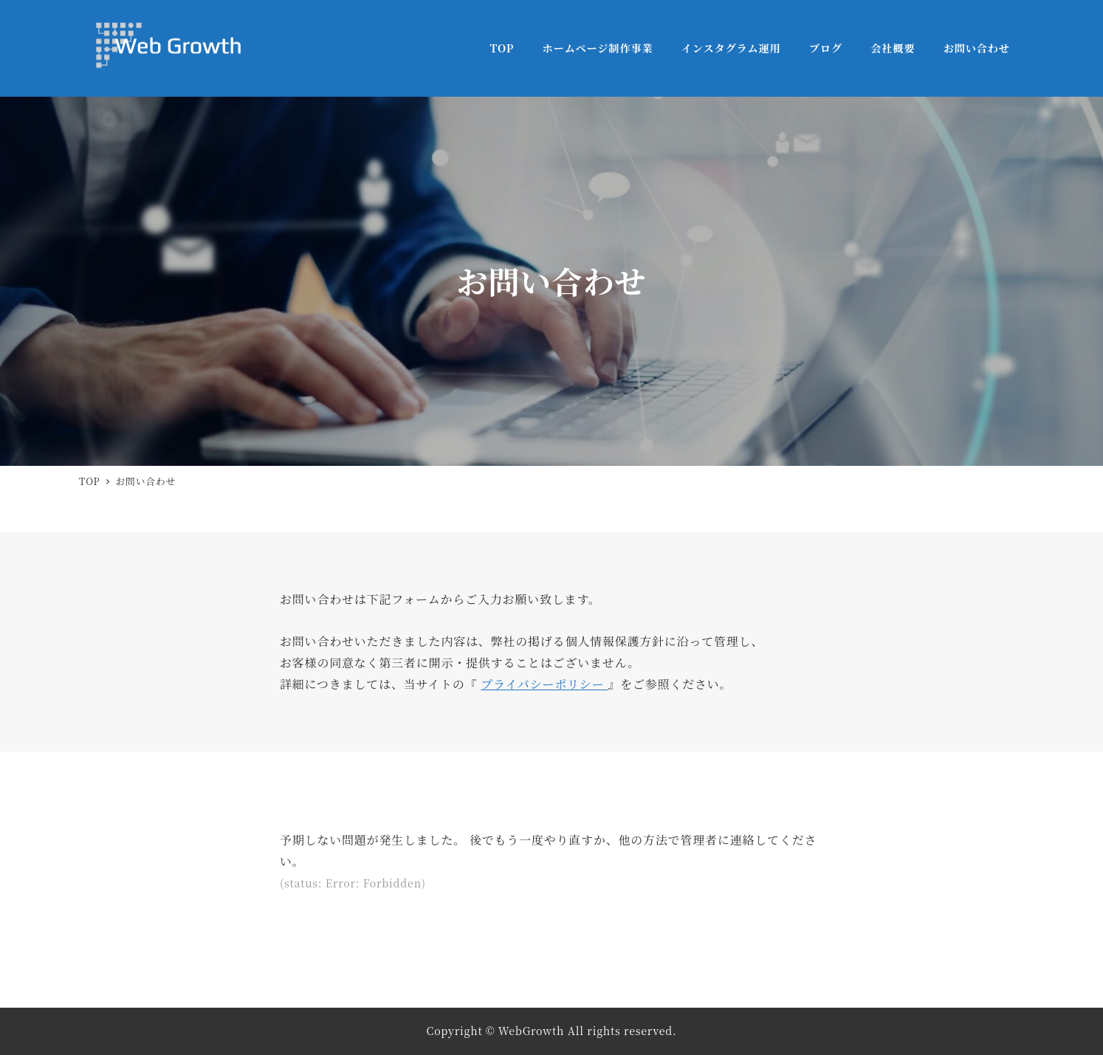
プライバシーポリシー (544, 684)
